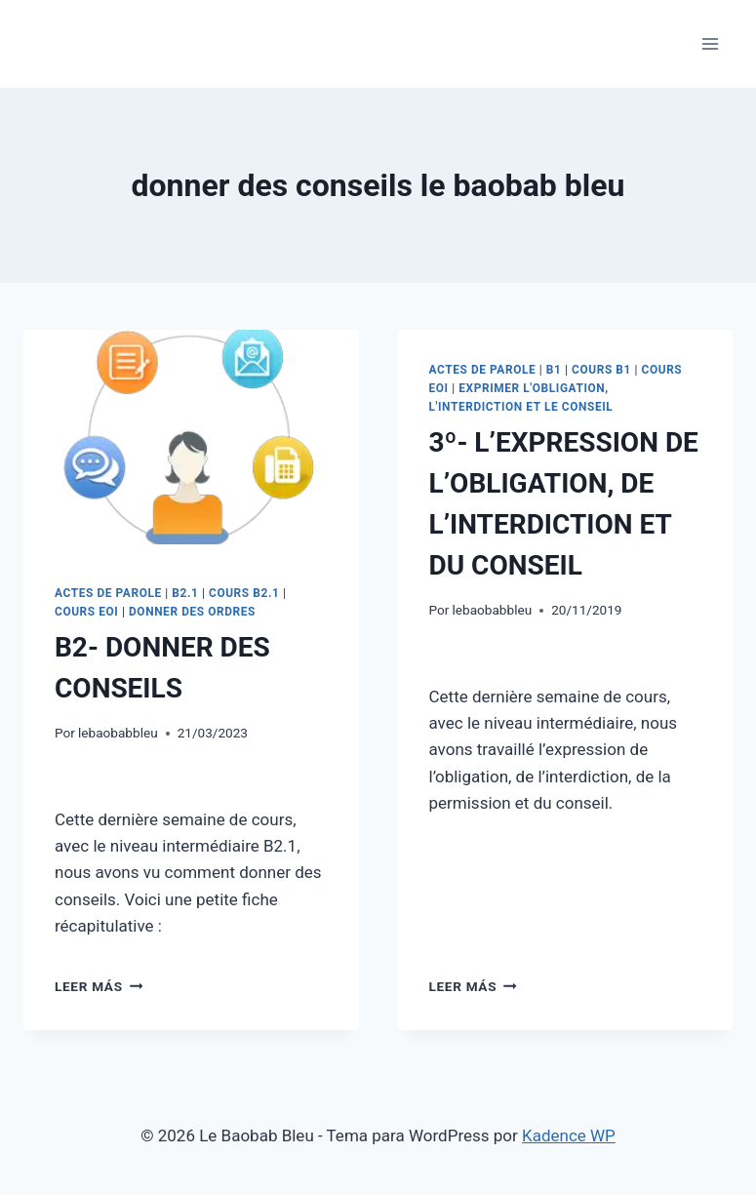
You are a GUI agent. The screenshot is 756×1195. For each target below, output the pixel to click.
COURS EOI (86, 611)
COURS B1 (601, 370)
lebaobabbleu (118, 732)
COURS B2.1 (244, 593)
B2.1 (185, 593)
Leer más (98, 986)
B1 (554, 370)
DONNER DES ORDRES (192, 611)
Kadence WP (569, 1135)
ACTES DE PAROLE (108, 593)
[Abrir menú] (710, 43)
